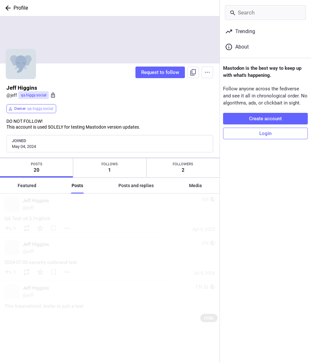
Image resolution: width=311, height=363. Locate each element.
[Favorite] (40, 228)
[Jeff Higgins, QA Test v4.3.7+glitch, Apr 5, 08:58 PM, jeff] (110, 215)
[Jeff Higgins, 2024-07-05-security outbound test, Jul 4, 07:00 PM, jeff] (110, 259)
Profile (20, 8)
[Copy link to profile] (193, 72)
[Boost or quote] (26, 228)
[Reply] (10, 228)
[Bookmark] (53, 228)
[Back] (6, 8)
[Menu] (207, 72)
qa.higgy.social (33, 95)
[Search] (265, 12)
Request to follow (160, 72)
